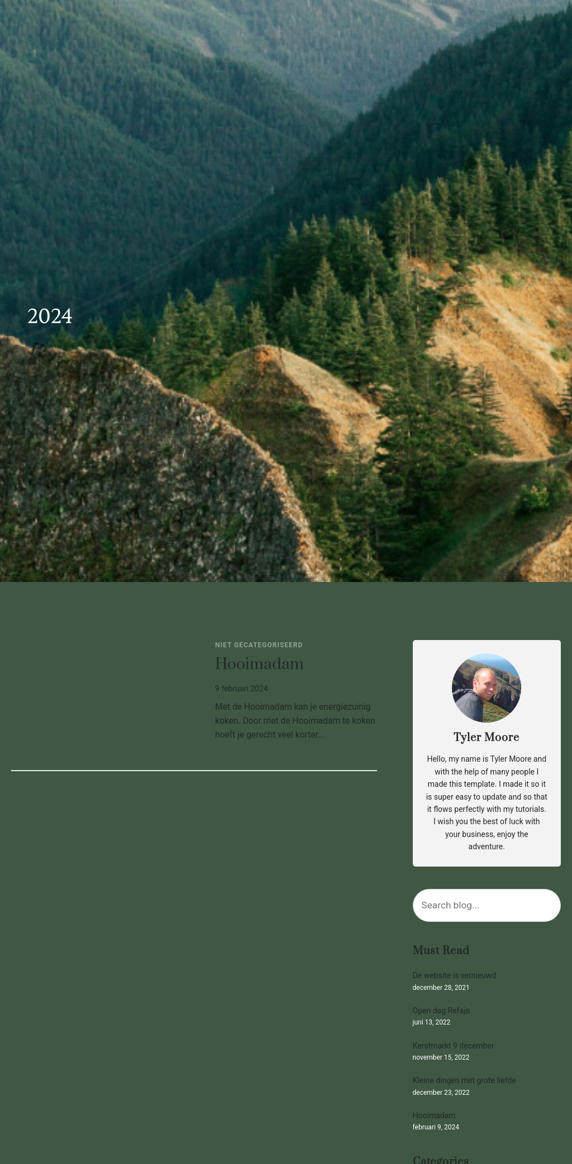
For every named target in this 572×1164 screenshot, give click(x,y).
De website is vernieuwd (455, 975)
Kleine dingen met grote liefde (464, 1080)
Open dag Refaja (441, 1011)
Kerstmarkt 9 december (453, 1046)
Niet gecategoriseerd (259, 645)
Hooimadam (259, 665)
